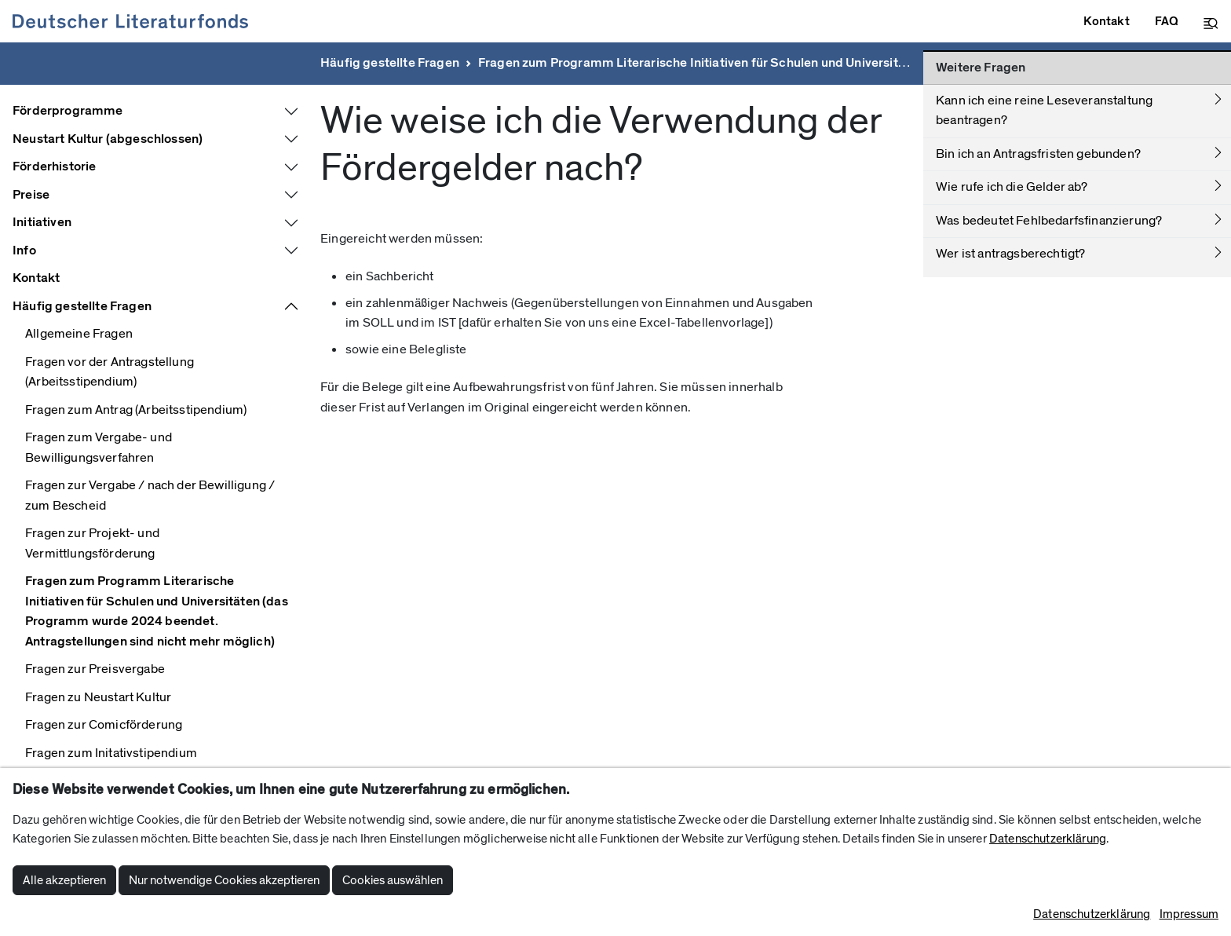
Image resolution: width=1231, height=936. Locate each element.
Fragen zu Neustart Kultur (98, 697)
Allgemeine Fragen (79, 333)
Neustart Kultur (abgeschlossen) (108, 139)
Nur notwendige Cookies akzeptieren (224, 880)
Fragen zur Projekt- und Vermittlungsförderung (92, 543)
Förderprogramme (68, 110)
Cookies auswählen (392, 880)
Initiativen (42, 222)
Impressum (1189, 914)
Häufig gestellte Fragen (389, 62)
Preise (31, 194)
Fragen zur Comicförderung (103, 724)
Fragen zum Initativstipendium (111, 753)
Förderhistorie (54, 166)
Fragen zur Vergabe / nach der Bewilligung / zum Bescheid (150, 495)
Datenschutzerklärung (1047, 838)
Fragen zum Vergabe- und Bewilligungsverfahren (98, 447)
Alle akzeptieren (64, 880)
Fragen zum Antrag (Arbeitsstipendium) (136, 410)
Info (24, 250)
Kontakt (36, 278)
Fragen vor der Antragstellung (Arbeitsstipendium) (109, 372)
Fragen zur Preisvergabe (95, 669)
